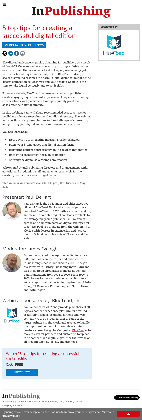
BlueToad (78, 330)
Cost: (9, 364)
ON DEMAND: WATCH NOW (24, 45)
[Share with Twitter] (4, 53)
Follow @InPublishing (127, 397)
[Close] (128, 414)
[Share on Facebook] (16, 53)
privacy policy (11, 415)
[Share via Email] (22, 53)
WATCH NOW (22, 372)
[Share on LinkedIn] (10, 53)
